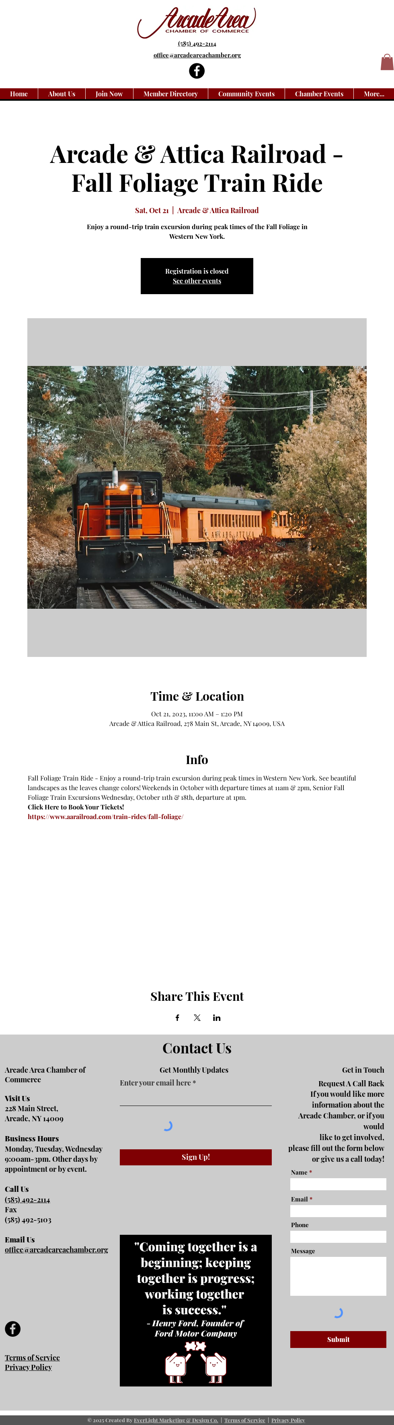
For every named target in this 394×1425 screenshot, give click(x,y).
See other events (197, 280)
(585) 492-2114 (197, 43)
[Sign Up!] (196, 1157)
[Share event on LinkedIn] (217, 1017)
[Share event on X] (197, 1017)
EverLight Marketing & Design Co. (176, 1420)
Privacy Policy (288, 1420)
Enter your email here (155, 1082)
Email (299, 1199)
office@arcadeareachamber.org (56, 1249)
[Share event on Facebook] (177, 1017)
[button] (387, 62)
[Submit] (338, 1339)
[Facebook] (197, 71)
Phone (300, 1225)
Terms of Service (244, 1420)
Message (303, 1251)
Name (299, 1172)
